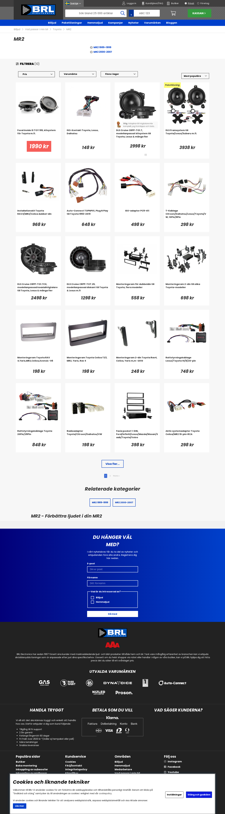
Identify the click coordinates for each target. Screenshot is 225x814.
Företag (204, 3)
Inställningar (174, 794)
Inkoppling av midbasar (31, 773)
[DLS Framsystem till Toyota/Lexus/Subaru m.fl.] (186, 135)
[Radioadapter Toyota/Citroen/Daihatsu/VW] (87, 436)
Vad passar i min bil (36, 29)
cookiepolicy (105, 793)
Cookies (70, 762)
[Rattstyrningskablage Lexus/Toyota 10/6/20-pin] (186, 362)
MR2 (68, 29)
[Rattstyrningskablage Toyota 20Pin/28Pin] (38, 436)
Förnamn (92, 577)
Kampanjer (115, 23)
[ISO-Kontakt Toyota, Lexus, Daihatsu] (87, 135)
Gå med (112, 613)
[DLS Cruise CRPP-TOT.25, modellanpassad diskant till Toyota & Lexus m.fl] (87, 289)
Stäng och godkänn (199, 794)
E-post (91, 563)
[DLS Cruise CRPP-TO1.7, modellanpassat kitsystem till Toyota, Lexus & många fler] (137, 135)
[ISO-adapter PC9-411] (137, 215)
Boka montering (26, 765)
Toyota (57, 29)
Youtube (173, 772)
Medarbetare (123, 769)
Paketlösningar (72, 23)
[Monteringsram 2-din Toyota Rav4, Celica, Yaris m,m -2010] (137, 362)
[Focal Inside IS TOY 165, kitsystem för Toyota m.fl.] (38, 135)
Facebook (174, 767)
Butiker (20, 762)
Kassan (199, 13)
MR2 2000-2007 (102, 52)
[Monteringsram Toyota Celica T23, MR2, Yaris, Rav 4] (87, 362)
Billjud (52, 23)
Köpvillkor (71, 773)
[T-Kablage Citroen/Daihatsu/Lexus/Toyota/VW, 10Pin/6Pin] (186, 215)
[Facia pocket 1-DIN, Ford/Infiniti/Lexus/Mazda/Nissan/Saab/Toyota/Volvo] (137, 436)
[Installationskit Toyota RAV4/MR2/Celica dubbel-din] (38, 215)
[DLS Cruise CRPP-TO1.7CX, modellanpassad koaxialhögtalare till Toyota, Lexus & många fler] (38, 289)
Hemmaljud (95, 23)
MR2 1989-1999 (102, 47)
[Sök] (96, 13)
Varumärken (152, 23)
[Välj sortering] (195, 76)
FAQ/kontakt (73, 765)
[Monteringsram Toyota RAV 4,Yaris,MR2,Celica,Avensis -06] (38, 362)
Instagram (175, 761)
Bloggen (171, 23)
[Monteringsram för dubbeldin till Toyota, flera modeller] (137, 289)
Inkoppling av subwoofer (32, 769)
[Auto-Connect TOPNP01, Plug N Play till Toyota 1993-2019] (87, 215)
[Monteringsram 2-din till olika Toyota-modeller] (186, 289)
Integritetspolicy (76, 769)
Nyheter (133, 23)
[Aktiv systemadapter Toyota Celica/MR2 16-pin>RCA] (186, 436)
